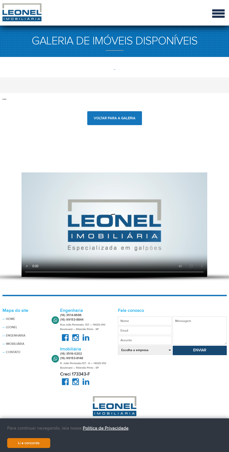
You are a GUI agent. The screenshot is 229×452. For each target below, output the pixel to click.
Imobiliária (15, 344)
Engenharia (15, 335)
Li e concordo (28, 443)
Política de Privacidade (106, 428)
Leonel (11, 327)
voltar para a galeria (114, 118)
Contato (13, 352)
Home (10, 319)
